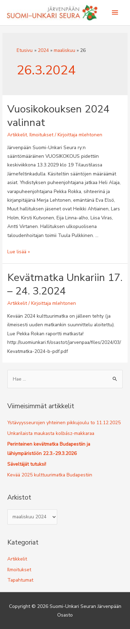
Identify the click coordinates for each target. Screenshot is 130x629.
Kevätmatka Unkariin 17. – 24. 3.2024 (64, 284)
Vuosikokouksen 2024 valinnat (58, 116)
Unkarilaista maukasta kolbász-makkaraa (50, 433)
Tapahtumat (20, 580)
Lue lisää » (18, 251)
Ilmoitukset (41, 134)
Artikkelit (17, 134)
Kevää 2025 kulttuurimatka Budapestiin (49, 475)
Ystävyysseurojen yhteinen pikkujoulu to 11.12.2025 (64, 422)
